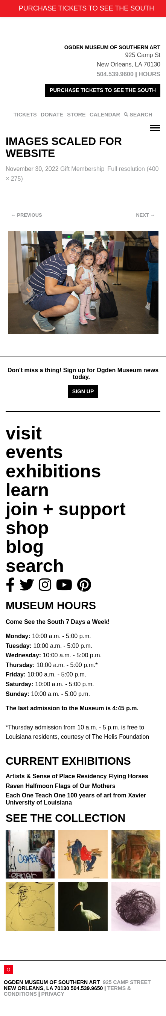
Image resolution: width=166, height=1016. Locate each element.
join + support (66, 509)
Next (145, 215)
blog (25, 547)
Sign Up (83, 391)
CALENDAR (105, 115)
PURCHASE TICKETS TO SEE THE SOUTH (103, 90)
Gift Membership (82, 169)
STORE (76, 115)
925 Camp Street (127, 982)
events (34, 452)
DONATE (52, 115)
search (35, 566)
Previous (26, 215)
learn (27, 490)
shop (27, 528)
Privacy (52, 994)
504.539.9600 (115, 74)
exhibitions (53, 471)
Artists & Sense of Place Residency (77, 776)
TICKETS (25, 115)
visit (24, 433)
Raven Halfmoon (61, 786)
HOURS (149, 74)
